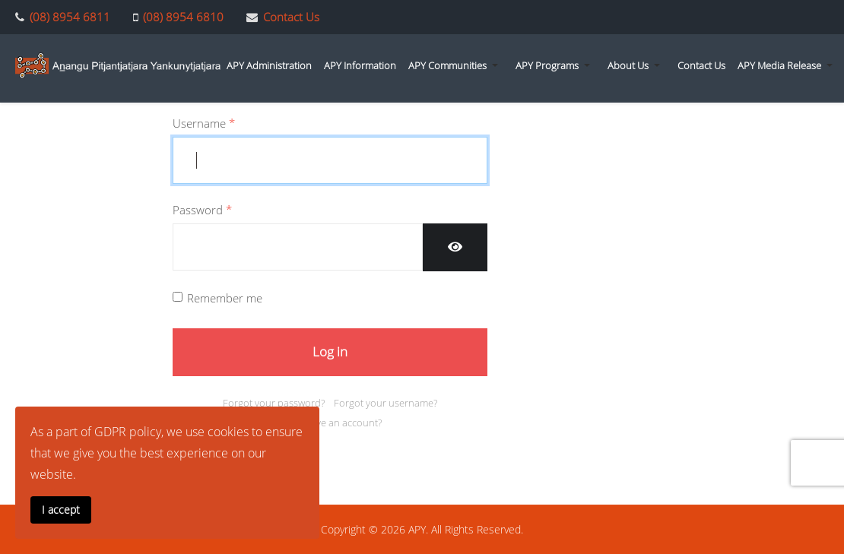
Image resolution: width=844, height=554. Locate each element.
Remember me (224, 297)
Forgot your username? (385, 403)
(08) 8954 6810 (183, 16)
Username (204, 124)
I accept (61, 509)
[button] (455, 65)
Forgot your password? (274, 403)
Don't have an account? (330, 422)
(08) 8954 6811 (70, 16)
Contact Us (291, 16)
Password (202, 210)
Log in (330, 351)
